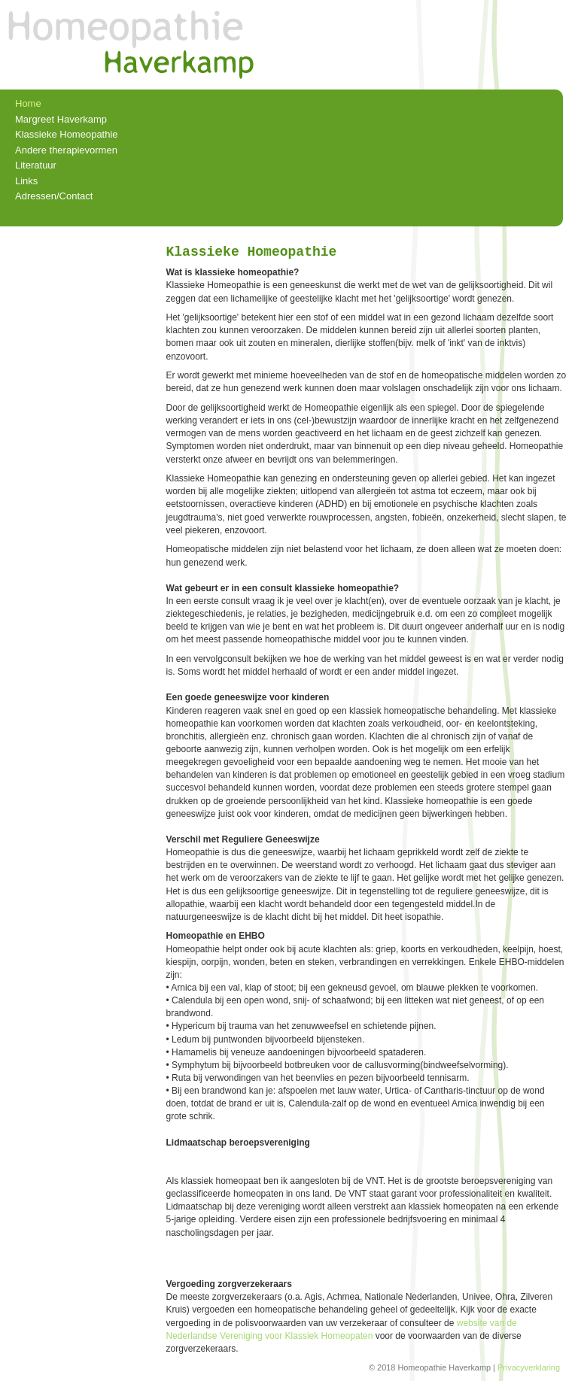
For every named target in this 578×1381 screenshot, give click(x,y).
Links (26, 181)
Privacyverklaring (528, 1367)
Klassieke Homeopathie (66, 134)
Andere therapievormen (66, 150)
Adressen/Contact (54, 196)
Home (28, 103)
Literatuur (35, 165)
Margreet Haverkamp (61, 119)
